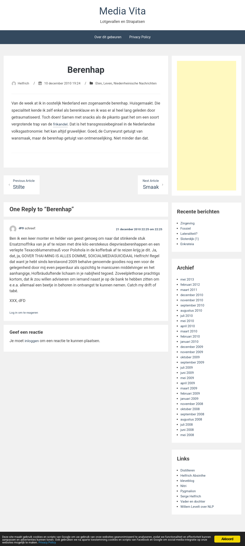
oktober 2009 (190, 358)
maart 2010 (189, 332)
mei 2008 (187, 436)
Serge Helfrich (191, 497)
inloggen (32, 347)
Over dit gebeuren (107, 38)
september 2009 (192, 363)
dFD (21, 234)
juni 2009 (187, 373)
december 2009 (192, 348)
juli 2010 (186, 316)
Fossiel (185, 229)
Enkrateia (187, 245)
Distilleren (188, 471)
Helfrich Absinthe (193, 476)
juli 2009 (186, 368)
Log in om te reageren (25, 319)
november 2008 (192, 405)
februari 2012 (190, 285)
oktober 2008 (190, 410)
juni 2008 (187, 431)
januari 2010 (189, 342)
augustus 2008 (191, 420)
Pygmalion (188, 492)
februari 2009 (190, 394)
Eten (110, 84)
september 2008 (192, 415)
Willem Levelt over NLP (198, 507)
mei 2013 (187, 280)
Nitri (183, 487)
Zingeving (187, 224)
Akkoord (227, 536)
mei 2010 (187, 322)
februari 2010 (190, 337)
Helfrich (32, 84)
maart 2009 (189, 389)
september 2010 (192, 306)
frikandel (60, 130)
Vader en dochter (193, 502)
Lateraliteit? (189, 234)
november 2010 (192, 301)
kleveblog (187, 481)
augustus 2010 (191, 311)
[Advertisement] (208, 127)
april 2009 (188, 384)
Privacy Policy (140, 38)
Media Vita (122, 11)
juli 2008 (186, 425)
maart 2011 (189, 291)
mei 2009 (187, 379)
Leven (119, 84)
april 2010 (188, 327)
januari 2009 (189, 399)
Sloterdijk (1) (190, 240)
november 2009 (192, 353)
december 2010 (192, 296)
